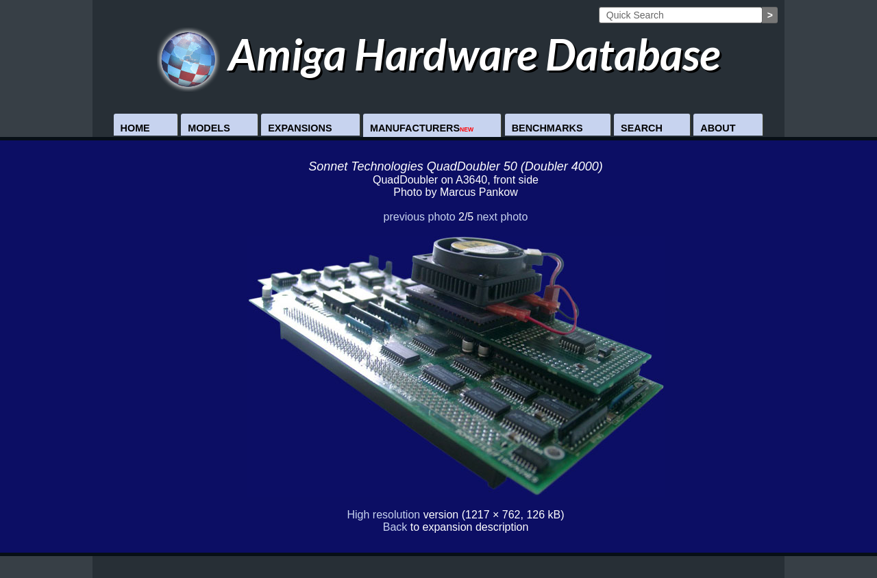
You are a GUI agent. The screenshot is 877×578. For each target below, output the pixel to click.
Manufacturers (421, 128)
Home (135, 128)
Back (395, 527)
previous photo (420, 217)
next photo (502, 217)
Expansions (300, 128)
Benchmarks (547, 128)
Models (209, 128)
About (717, 128)
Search (642, 128)
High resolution (383, 514)
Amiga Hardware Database (439, 53)
